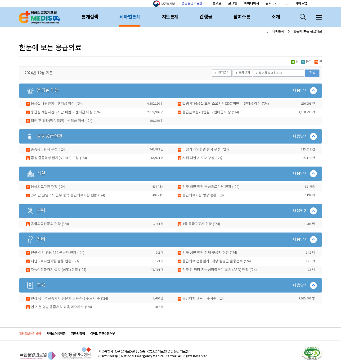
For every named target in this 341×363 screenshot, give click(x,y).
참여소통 (241, 17)
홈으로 (216, 3)
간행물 (206, 17)
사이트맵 (301, 3)
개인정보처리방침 (30, 334)
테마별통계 (129, 17)
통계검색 (89, 17)
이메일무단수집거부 (102, 334)
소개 (275, 17)
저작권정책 (78, 334)
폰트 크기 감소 (286, 4)
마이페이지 (251, 3)
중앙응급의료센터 (194, 3)
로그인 (232, 3)
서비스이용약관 (56, 334)
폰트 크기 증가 (281, 4)
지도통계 (170, 17)
